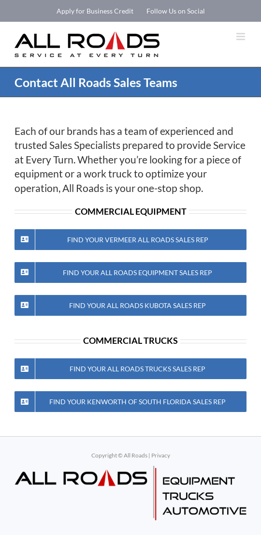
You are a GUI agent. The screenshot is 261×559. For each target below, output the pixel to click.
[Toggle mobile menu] (241, 36)
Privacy (160, 455)
